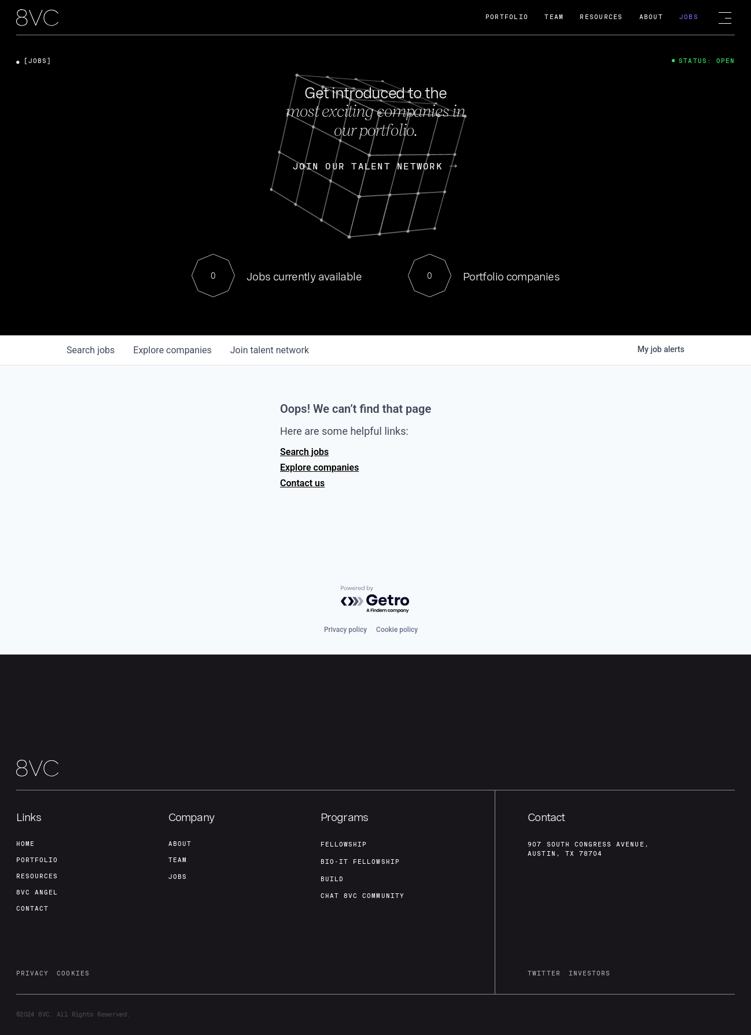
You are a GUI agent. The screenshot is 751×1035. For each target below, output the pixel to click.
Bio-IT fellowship (360, 862)
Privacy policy (345, 630)
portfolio (37, 860)
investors (589, 973)
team (177, 860)
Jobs (688, 17)
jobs (91, 350)
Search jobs (304, 451)
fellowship (344, 844)
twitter (544, 973)
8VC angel (37, 892)
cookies (73, 973)
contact (32, 908)
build (332, 879)
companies (172, 350)
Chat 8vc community (362, 896)
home (25, 844)
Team (554, 17)
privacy (32, 973)
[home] (37, 18)
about (180, 844)
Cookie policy (397, 630)
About (651, 17)
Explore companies (319, 467)
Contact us (302, 483)
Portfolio (506, 17)
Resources (601, 17)
